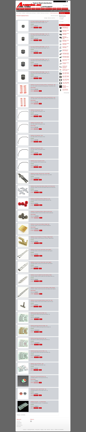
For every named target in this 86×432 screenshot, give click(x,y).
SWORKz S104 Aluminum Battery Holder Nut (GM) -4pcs (41, 211)
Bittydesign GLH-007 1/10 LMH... (65, 50)
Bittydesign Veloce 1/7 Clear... (65, 63)
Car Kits (33, 8)
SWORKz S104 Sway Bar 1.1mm (37, 110)
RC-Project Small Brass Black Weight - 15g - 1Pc (40, 46)
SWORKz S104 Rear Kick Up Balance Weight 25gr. (40, 224)
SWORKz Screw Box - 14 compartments (38, 401)
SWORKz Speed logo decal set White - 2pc (39, 350)
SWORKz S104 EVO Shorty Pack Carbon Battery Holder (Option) (43, 287)
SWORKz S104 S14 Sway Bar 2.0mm (37, 160)
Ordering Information (30, 429)
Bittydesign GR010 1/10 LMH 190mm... (65, 54)
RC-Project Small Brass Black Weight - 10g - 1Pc (40, 33)
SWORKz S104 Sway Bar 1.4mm (37, 135)
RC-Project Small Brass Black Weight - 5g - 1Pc (39, 21)
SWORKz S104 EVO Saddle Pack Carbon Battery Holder (41, 274)
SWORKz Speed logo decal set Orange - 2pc (39, 325)
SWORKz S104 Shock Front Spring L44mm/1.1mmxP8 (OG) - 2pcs (43, 84)
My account (19, 419)
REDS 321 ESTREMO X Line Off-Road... (65, 86)
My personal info (19, 425)
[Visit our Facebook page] (31, 421)
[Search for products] (67, 1)
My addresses (19, 423)
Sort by (45, 17)
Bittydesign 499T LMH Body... (65, 47)
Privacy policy (37, 429)
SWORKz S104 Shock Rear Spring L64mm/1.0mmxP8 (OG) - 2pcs (43, 97)
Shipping (64, 10)
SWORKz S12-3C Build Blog (59, 429)
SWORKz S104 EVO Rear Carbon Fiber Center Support (41, 249)
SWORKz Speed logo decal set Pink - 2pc (38, 338)
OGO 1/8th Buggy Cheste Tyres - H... (65, 80)
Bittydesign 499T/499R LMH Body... (65, 37)
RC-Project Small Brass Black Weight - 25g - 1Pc (40, 72)
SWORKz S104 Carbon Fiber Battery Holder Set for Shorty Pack (43, 186)
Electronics (38, 8)
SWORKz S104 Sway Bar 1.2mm (37, 122)
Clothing (54, 8)
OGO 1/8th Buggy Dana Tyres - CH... (65, 73)
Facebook (59, 8)
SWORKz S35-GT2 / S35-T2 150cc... (65, 70)
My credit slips (19, 422)
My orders (18, 421)
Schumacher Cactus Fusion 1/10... (65, 60)
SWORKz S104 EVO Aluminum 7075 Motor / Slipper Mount (42, 236)
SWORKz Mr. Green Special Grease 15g (38, 376)
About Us (52, 429)
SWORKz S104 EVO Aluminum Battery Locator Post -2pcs (42, 300)
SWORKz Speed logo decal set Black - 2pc (39, 312)
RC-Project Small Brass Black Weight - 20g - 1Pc (40, 59)
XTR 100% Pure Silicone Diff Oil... (65, 90)
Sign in (52, 10)
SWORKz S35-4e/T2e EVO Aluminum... (64, 67)
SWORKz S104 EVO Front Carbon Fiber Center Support (41, 262)
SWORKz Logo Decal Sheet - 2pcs (37, 363)
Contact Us (59, 10)
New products (63, 25)
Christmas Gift (65, 8)
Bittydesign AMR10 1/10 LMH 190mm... (65, 57)
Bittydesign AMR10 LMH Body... (65, 34)
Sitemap (68, 10)
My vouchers (19, 426)
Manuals (55, 10)
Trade (45, 429)
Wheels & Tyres (49, 8)
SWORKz (22, 8)
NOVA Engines (28, 8)
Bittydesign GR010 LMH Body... (65, 31)
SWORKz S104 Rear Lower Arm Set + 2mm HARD (40, 173)
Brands (18, 8)
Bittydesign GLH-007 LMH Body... (65, 27)
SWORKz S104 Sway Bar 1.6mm (37, 148)
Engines (42, 8)
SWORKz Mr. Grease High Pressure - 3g (38, 389)
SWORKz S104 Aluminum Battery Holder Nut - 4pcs (40, 198)
